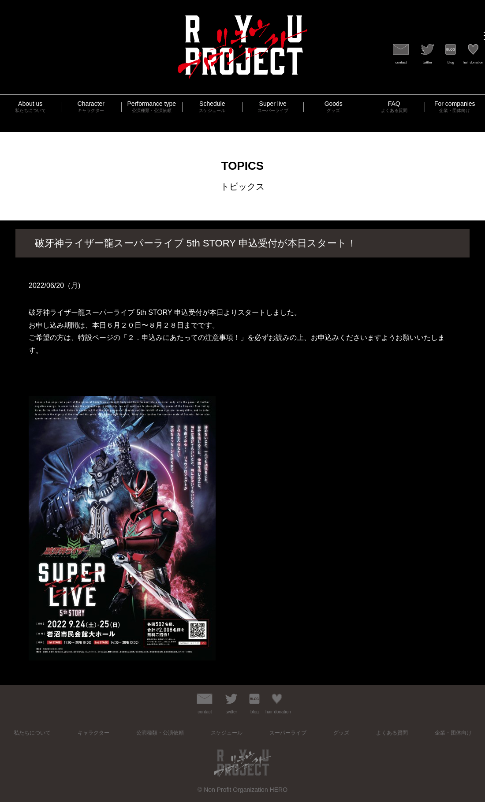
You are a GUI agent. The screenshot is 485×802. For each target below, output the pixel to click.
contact (401, 62)
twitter (427, 62)
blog (451, 62)
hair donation (473, 62)
